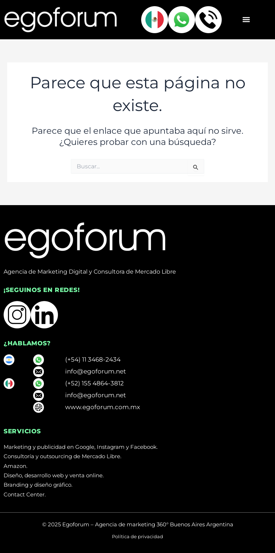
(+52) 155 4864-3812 (94, 383)
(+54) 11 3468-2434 (93, 359)
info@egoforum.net (95, 371)
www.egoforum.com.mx (102, 407)
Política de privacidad (137, 536)
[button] (246, 20)
